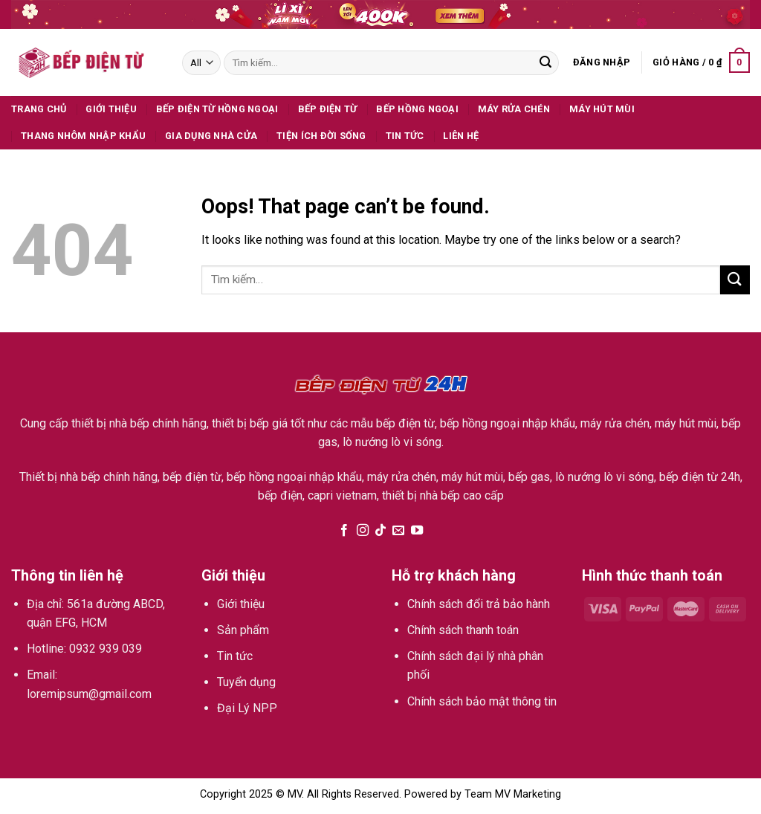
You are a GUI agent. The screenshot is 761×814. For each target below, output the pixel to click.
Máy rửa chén (514, 108)
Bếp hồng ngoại (417, 108)
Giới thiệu (111, 108)
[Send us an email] (398, 530)
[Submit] (545, 63)
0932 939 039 (105, 649)
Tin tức (405, 135)
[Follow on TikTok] (380, 530)
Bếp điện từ (327, 108)
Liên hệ (461, 135)
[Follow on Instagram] (362, 530)
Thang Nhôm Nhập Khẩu (83, 135)
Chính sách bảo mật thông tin (482, 701)
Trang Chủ (38, 108)
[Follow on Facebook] (344, 530)
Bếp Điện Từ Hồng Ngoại (217, 108)
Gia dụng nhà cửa (211, 135)
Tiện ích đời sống (321, 135)
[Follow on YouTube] (417, 530)
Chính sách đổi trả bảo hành (478, 604)
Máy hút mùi (602, 108)
